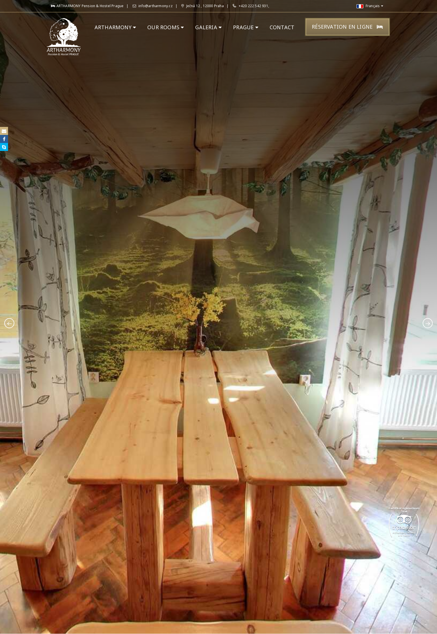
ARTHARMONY (115, 27)
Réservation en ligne (347, 26)
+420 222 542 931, (254, 5)
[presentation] (9, 323)
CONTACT (282, 27)
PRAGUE (245, 27)
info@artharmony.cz (153, 5)
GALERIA (208, 27)
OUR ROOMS (165, 27)
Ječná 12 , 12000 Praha (202, 5)
